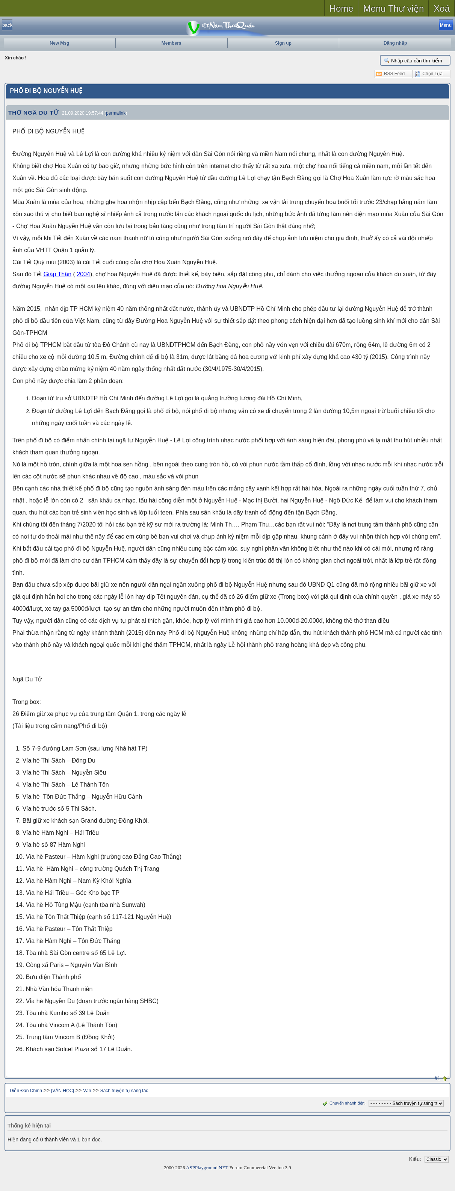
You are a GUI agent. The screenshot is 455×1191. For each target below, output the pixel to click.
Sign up (283, 43)
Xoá (442, 8)
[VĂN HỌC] (62, 1090)
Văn (87, 1090)
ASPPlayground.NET (207, 1167)
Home (342, 8)
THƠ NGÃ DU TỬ (33, 112)
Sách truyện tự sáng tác (124, 1090)
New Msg (59, 43)
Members (171, 43)
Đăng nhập (395, 43)
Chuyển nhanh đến (342, 1103)
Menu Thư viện (393, 8)
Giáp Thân (57, 274)
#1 (437, 1078)
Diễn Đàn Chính (26, 1090)
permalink (115, 113)
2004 (83, 274)
